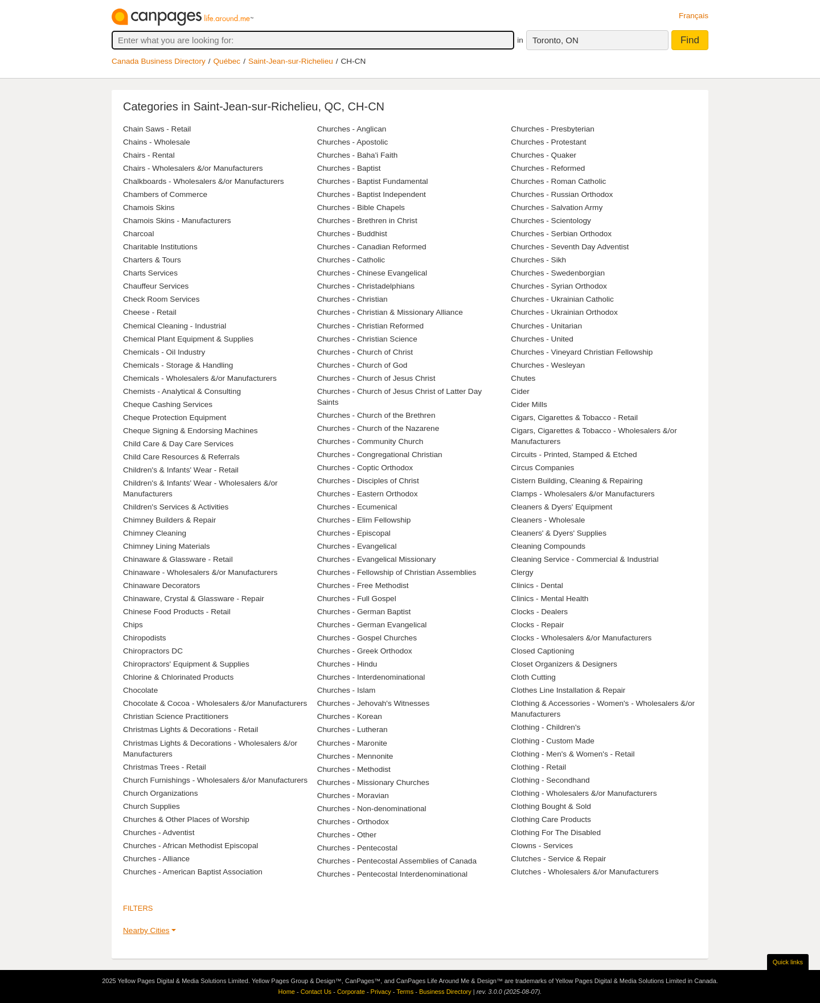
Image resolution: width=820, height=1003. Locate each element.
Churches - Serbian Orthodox (561, 233)
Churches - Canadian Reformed (372, 246)
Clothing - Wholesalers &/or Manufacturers (584, 793)
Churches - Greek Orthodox (364, 651)
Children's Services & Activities (175, 507)
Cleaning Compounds (548, 546)
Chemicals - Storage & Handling (178, 365)
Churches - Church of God (362, 365)
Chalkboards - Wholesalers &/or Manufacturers (203, 181)
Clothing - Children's (545, 727)
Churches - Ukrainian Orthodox (564, 312)
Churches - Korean (349, 716)
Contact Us (316, 991)
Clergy (522, 572)
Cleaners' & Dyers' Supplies (558, 533)
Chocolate (140, 690)
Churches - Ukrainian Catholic (562, 299)
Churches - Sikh (538, 260)
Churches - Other (346, 835)
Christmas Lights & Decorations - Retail (190, 729)
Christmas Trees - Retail (164, 767)
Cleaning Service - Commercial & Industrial (584, 559)
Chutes (523, 378)
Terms (404, 991)
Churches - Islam (346, 690)
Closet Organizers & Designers (564, 664)
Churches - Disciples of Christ (368, 480)
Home (286, 991)
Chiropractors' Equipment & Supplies (186, 664)
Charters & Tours (152, 260)
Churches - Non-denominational (372, 808)
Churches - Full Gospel (356, 598)
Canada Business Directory (159, 61)
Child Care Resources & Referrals (181, 457)
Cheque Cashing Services (167, 404)
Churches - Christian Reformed (370, 326)
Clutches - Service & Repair (558, 858)
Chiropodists (144, 638)
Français (693, 15)
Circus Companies (542, 467)
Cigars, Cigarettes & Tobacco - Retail (574, 417)
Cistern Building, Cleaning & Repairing (576, 480)
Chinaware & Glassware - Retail (178, 559)
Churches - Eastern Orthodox (367, 494)
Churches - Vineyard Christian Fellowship (582, 352)
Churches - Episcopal (354, 533)
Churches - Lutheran (352, 729)
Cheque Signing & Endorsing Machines (190, 430)
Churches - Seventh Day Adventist (570, 246)
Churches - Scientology (551, 220)
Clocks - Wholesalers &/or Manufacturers (581, 638)
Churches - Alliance (156, 858)
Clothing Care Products (551, 819)
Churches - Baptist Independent (371, 194)
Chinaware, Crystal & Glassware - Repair (193, 598)
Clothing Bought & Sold (551, 806)
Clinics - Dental (537, 585)
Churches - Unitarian (546, 326)
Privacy (381, 991)
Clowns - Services (542, 845)
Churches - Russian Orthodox (562, 194)
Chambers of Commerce (165, 194)
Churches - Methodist (354, 769)
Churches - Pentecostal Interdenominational (392, 874)
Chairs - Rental (149, 155)
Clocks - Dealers (539, 611)
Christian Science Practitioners (175, 716)
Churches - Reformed (548, 168)
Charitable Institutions (160, 246)
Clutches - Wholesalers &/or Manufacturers (584, 872)
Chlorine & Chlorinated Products (178, 677)
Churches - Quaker (543, 155)
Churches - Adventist (158, 832)
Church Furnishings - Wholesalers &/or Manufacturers (215, 780)
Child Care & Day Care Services (178, 443)
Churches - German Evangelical (372, 624)
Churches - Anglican (352, 129)
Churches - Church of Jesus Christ (376, 378)
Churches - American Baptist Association (193, 872)
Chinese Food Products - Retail (177, 611)
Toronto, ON (555, 40)
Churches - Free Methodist (363, 585)
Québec (227, 61)
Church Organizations (160, 793)
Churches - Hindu (347, 664)
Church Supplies (151, 806)
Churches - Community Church (370, 441)
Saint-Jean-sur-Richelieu (290, 61)
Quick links (788, 962)
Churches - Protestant (548, 142)
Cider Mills (529, 404)
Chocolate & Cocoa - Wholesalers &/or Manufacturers (215, 703)
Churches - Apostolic (352, 142)
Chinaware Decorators (161, 585)
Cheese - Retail (150, 312)
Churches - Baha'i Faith (357, 155)
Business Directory (445, 991)
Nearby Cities (146, 930)
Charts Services (150, 273)
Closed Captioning (542, 651)
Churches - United (542, 339)
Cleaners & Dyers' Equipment (561, 507)
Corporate (351, 991)
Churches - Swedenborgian (558, 273)
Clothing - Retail (538, 767)
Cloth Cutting (533, 677)
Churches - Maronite (352, 743)
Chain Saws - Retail (157, 129)
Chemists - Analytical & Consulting (182, 391)
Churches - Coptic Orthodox (365, 467)
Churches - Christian (352, 299)
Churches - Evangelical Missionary (376, 559)
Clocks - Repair (537, 624)
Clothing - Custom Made (552, 741)
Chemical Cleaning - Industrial (174, 326)
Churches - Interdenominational (371, 677)
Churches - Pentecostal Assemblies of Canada (397, 861)
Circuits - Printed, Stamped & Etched (574, 454)
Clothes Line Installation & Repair (568, 690)
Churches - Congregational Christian (379, 454)
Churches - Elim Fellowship (364, 520)
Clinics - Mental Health (549, 598)
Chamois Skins (149, 207)
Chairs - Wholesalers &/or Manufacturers (193, 168)
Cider (520, 391)
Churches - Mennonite (355, 756)
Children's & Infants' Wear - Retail (181, 470)
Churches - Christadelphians (366, 286)
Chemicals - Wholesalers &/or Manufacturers (200, 378)
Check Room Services (161, 299)
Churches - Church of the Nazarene (378, 428)
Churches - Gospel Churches (367, 638)
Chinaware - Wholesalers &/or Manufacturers (200, 572)
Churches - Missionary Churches (373, 782)
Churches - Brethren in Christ (367, 220)
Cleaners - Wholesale (548, 520)
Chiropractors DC (153, 651)
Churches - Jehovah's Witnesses (373, 703)
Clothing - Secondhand (550, 780)
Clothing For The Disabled (556, 832)
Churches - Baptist (349, 168)
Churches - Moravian (353, 795)
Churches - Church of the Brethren (376, 415)
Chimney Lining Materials (166, 546)
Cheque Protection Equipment (174, 417)
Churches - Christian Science (367, 339)
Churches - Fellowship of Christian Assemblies (397, 572)
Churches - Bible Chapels (361, 207)
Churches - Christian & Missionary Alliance (390, 312)
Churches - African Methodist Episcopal (190, 845)
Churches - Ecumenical (357, 507)
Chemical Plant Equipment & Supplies (188, 339)
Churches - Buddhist (352, 233)
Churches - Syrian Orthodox (558, 286)
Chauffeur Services (155, 286)
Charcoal (138, 233)
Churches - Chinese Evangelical (372, 273)
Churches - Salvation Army (556, 207)
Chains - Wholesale (156, 142)
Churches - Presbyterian (552, 129)
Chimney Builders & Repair (169, 520)
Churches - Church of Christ (365, 352)
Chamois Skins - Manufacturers (177, 220)
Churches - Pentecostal (357, 848)
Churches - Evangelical (357, 546)
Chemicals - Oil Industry (164, 352)
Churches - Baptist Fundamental (372, 181)
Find (689, 40)
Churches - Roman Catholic (558, 181)
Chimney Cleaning (154, 533)
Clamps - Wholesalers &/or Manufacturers (582, 494)
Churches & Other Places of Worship (186, 819)
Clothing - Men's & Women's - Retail (572, 754)
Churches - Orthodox (353, 821)
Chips (133, 624)
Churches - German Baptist (364, 611)
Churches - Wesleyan (548, 365)
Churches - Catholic (351, 260)
